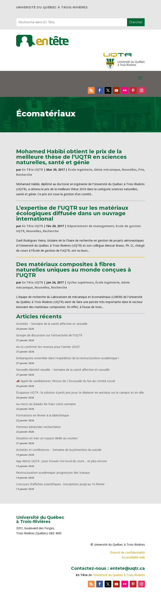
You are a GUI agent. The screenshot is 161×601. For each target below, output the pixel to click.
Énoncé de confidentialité (127, 552)
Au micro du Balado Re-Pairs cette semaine (46, 404)
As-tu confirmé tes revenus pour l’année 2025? (48, 347)
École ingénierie (80, 170)
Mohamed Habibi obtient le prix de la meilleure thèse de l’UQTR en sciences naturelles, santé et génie (71, 157)
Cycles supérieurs (80, 282)
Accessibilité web (133, 557)
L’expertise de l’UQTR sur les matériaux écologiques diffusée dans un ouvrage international (72, 213)
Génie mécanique (107, 170)
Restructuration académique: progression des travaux (53, 473)
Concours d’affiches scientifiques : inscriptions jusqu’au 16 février (60, 484)
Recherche (24, 175)
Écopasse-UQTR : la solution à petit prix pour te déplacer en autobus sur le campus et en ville (80, 392)
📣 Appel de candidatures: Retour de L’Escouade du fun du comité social (65, 381)
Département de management (90, 226)
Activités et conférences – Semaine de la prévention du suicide (58, 450)
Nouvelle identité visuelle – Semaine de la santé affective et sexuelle (63, 370)
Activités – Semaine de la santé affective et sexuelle (51, 324)
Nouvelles (129, 170)
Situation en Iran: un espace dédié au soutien (47, 438)
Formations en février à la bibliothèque (42, 415)
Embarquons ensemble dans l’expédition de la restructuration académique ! (67, 358)
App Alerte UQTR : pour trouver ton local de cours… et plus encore (61, 461)
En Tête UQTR (32, 170)
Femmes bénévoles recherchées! (38, 427)
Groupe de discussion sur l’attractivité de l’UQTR (49, 335)
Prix (141, 170)
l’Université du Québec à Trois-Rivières (119, 575)
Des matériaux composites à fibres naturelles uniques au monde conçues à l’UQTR (73, 269)
